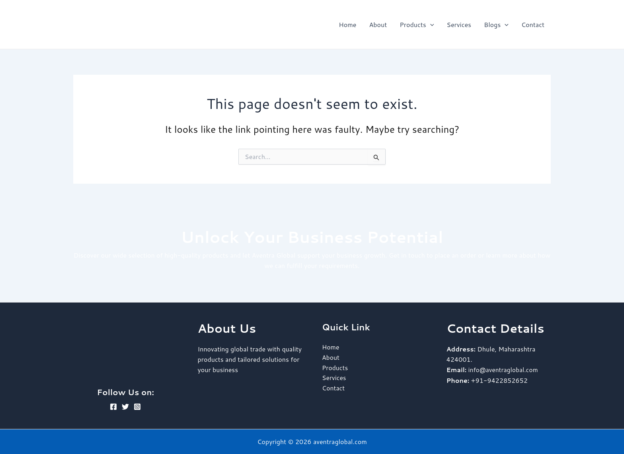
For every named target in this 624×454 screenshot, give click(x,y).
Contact (532, 24)
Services (459, 24)
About (378, 24)
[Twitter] (125, 406)
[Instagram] (137, 406)
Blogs (496, 25)
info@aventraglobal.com (504, 369)
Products (417, 25)
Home (347, 24)
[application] (430, 25)
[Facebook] (113, 406)
